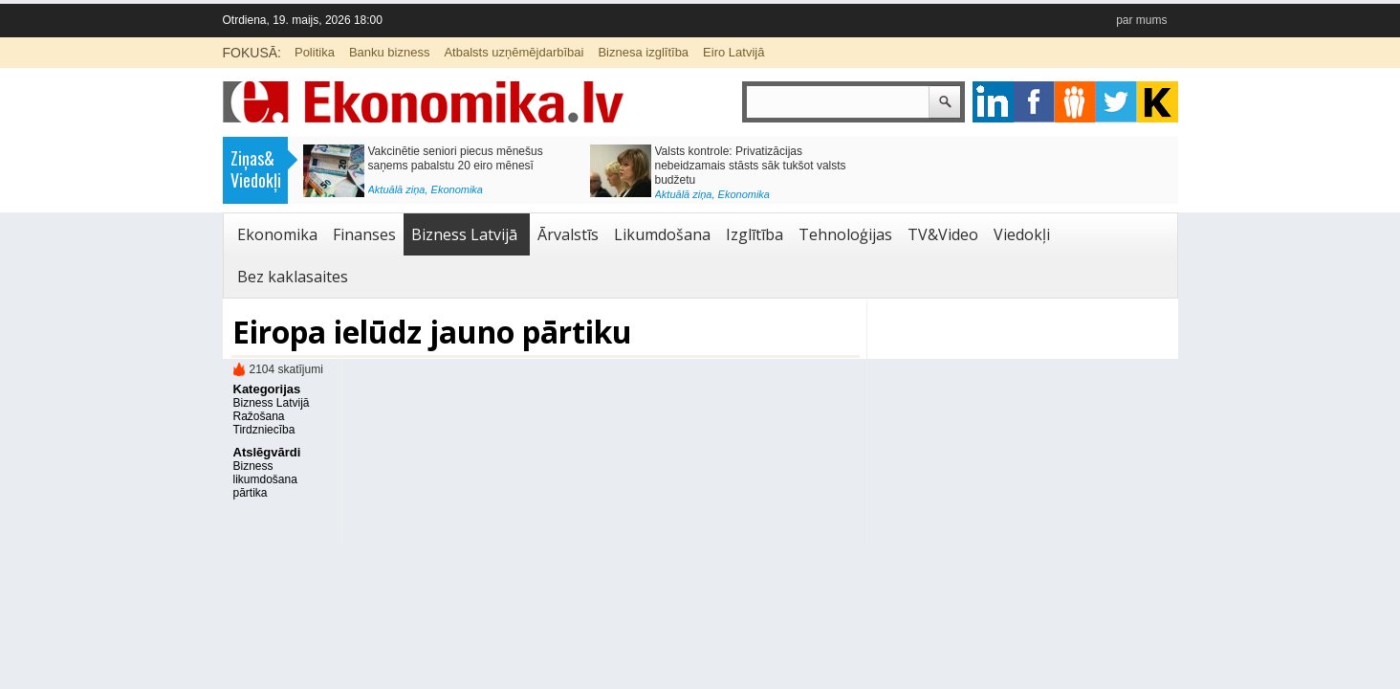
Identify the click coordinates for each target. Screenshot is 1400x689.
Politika (315, 52)
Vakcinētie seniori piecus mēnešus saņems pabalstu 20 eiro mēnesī (455, 158)
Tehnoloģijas (845, 234)
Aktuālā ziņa (397, 189)
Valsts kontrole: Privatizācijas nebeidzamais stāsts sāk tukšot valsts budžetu (750, 165)
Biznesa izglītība (643, 52)
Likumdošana (662, 234)
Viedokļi (1022, 234)
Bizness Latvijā (464, 234)
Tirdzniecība (264, 429)
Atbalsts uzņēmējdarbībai (513, 52)
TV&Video (943, 234)
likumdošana (265, 479)
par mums (1141, 20)
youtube (1157, 101)
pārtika (250, 493)
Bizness (253, 466)
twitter (1116, 101)
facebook (1034, 101)
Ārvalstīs (568, 234)
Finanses (364, 234)
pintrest (1075, 101)
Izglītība (754, 234)
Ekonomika (457, 189)
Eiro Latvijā (733, 52)
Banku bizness (389, 52)
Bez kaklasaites (292, 276)
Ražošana (259, 416)
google (993, 101)
